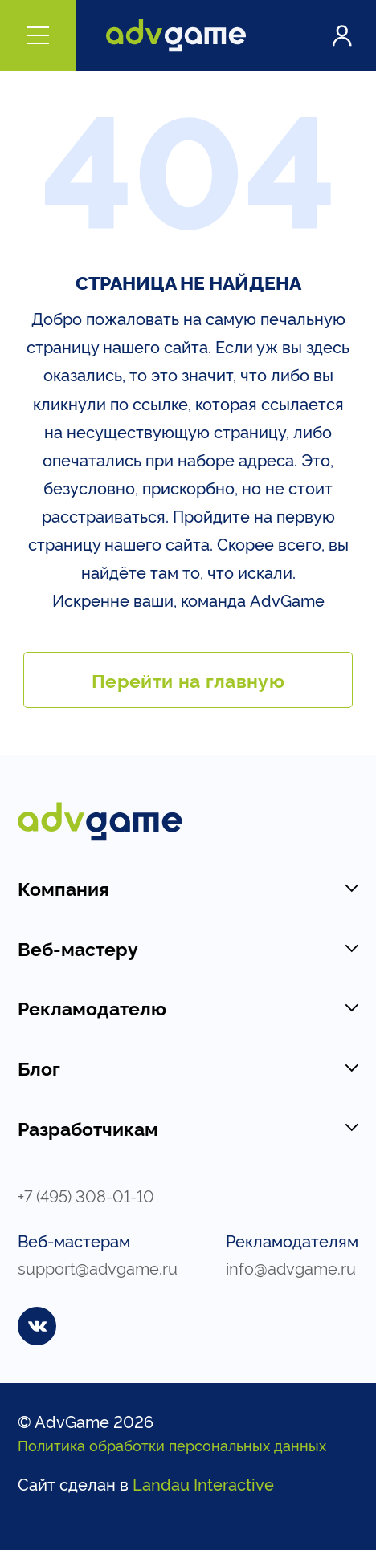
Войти (341, 34)
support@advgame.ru (98, 1267)
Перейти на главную (188, 680)
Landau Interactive (203, 1483)
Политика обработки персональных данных (172, 1444)
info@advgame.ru (291, 1267)
